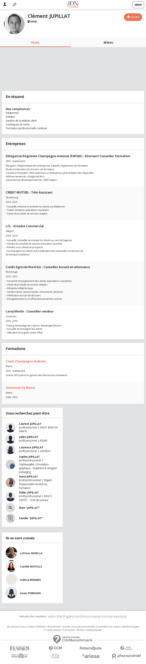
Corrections (69, 630)
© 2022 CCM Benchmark (89, 630)
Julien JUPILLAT (28, 437)
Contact (31, 626)
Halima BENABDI (30, 580)
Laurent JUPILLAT (30, 424)
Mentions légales (131, 626)
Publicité (41, 626)
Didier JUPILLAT (29, 492)
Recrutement (54, 626)
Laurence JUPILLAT (31, 447)
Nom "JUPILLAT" (29, 507)
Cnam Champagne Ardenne (26, 361)
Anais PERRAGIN (30, 593)
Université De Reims (20, 388)
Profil (35, 42)
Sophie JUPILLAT (29, 456)
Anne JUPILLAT (28, 476)
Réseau (108, 42)
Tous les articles (53, 630)
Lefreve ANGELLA (31, 553)
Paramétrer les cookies (108, 626)
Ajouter (135, 17)
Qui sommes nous (16, 626)
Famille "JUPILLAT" (31, 518)
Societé (66, 626)
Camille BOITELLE (31, 566)
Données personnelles (83, 626)
